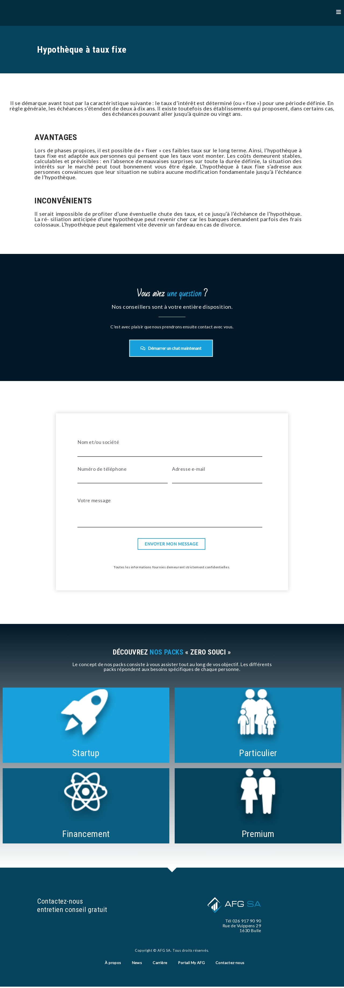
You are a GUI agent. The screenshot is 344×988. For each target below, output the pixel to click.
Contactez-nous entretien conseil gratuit (74, 904)
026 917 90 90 (246, 920)
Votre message (94, 503)
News (137, 963)
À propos (113, 963)
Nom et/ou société (98, 445)
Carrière (160, 963)
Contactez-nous (230, 963)
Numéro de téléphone (102, 472)
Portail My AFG (191, 963)
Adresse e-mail (188, 472)
